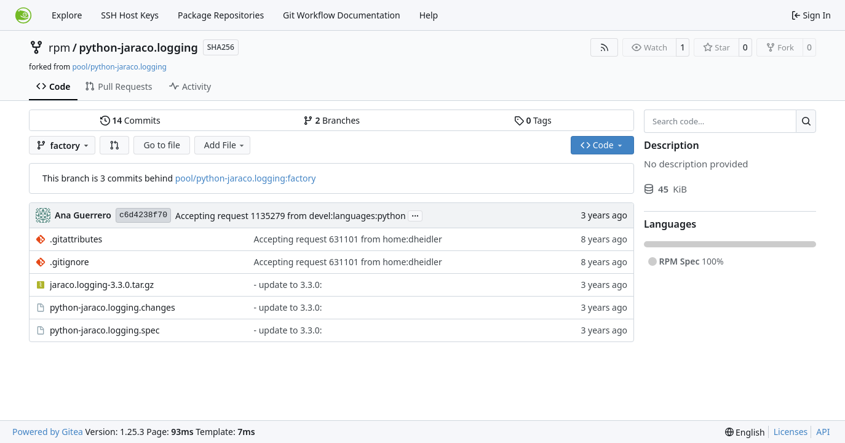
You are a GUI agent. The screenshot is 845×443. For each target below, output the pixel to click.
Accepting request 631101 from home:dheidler (348, 239)
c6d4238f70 (143, 215)
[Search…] (806, 121)
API (823, 431)
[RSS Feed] (604, 47)
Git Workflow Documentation (341, 15)
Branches (331, 120)
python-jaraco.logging (138, 47)
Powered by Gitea (47, 431)
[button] (114, 145)
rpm (59, 47)
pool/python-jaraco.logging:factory (245, 178)
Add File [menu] (225, 145)
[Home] (23, 15)
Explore (67, 15)
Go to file (161, 145)
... (415, 214)
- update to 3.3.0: (288, 284)
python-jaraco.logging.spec (104, 330)
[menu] (745, 432)
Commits (130, 120)
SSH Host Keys (130, 15)
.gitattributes (76, 239)
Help (428, 15)
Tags (533, 120)
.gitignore (69, 262)
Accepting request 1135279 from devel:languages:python (290, 216)
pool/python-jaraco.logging (119, 67)
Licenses (791, 431)
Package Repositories (221, 15)
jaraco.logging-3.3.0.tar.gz (102, 284)
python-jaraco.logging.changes (112, 307)
